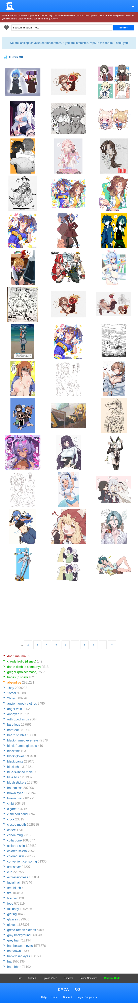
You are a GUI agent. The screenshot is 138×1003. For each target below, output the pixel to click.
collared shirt (16, 845)
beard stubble (16, 735)
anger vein (14, 709)
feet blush (14, 888)
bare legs (13, 724)
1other (11, 693)
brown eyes (15, 793)
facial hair (14, 882)
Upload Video (50, 978)
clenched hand (17, 814)
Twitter (54, 997)
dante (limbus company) (24, 667)
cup (9, 872)
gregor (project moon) (22, 672)
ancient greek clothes (22, 703)
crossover (14, 867)
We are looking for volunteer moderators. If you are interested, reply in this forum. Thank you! (69, 42)
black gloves (16, 756)
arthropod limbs (18, 719)
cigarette (13, 809)
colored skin (15, 856)
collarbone (14, 840)
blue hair (13, 777)
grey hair (13, 940)
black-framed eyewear (22, 740)
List (20, 978)
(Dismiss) (53, 18)
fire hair (12, 898)
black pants (15, 761)
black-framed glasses (22, 745)
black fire (13, 751)
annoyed (13, 714)
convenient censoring (22, 861)
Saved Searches (88, 978)
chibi (10, 803)
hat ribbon (14, 967)
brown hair (14, 798)
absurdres (14, 682)
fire (9, 893)
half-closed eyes (18, 956)
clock (10, 819)
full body (13, 909)
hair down (14, 951)
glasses (12, 919)
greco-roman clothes (21, 930)
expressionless (17, 877)
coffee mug (15, 835)
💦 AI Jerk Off (13, 57)
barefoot (13, 730)
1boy (10, 688)
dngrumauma (16, 656)
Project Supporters (87, 997)
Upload (32, 978)
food (10, 903)
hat (9, 961)
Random (68, 978)
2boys (11, 698)
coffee (11, 830)
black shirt (14, 767)
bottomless (14, 788)
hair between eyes (20, 945)
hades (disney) (17, 677)
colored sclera (17, 851)
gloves (11, 924)
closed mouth (16, 824)
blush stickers (16, 782)
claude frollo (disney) (21, 661)
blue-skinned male (20, 772)
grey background (19, 935)
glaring (12, 914)
